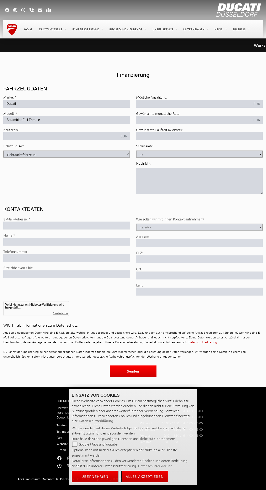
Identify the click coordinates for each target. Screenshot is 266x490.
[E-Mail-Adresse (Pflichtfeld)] (66, 239)
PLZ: (139, 266)
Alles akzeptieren (145, 476)
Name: (8, 249)
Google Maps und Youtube (98, 444)
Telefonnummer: (15, 265)
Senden (133, 371)
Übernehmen (94, 476)
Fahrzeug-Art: (14, 146)
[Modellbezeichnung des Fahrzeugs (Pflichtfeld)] (66, 120)
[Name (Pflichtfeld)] (66, 255)
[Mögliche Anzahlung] (193, 104)
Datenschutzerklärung (202, 342)
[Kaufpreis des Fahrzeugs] (60, 136)
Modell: (9, 113)
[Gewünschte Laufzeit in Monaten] (199, 136)
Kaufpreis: (10, 130)
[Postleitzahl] (199, 273)
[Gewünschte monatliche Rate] (193, 120)
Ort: (139, 282)
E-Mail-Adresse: (16, 232)
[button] (52, 29)
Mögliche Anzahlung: (151, 97)
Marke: (8, 97)
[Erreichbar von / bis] (66, 288)
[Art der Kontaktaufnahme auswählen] (199, 240)
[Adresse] (199, 256)
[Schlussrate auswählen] (199, 154)
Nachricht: (143, 163)
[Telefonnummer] (66, 271)
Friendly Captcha (60, 313)
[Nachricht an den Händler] (199, 181)
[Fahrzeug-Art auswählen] (66, 154)
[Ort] (199, 289)
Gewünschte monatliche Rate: (158, 113)
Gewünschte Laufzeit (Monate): (159, 130)
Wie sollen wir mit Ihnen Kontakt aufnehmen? (170, 232)
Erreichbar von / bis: (18, 281)
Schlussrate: (145, 146)
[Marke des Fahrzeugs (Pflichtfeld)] (66, 104)
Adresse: (142, 250)
